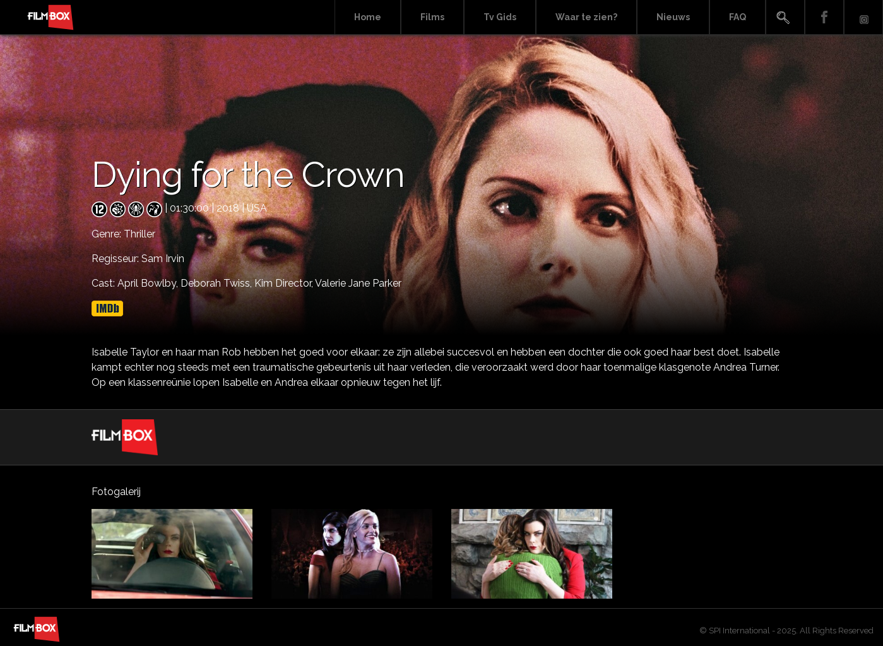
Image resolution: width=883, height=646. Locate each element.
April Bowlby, (149, 283)
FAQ (737, 17)
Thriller (139, 234)
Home (367, 17)
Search (785, 17)
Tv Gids (499, 17)
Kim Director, (284, 283)
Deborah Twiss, (217, 283)
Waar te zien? (586, 17)
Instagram (863, 17)
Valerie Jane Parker (358, 283)
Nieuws (673, 17)
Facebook (824, 17)
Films (432, 17)
